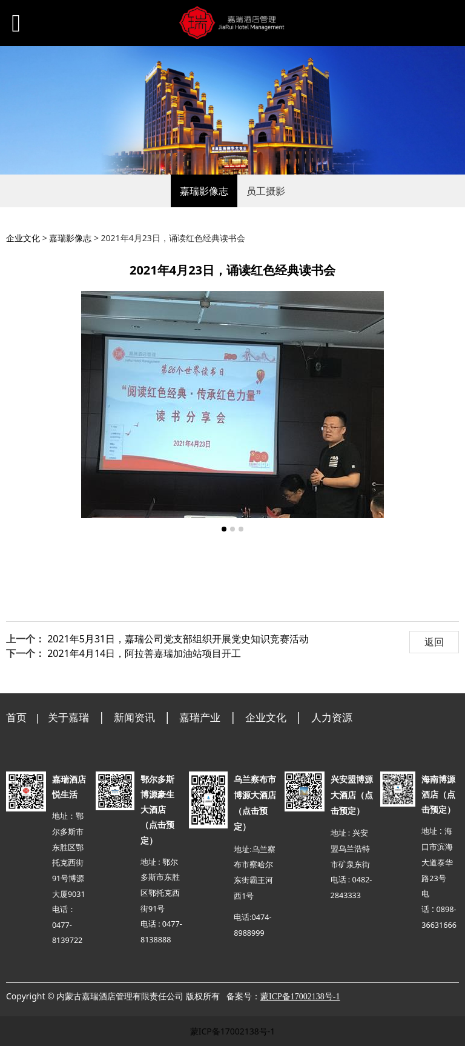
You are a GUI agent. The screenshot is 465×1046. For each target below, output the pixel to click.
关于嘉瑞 (68, 717)
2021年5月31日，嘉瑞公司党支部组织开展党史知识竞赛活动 (178, 638)
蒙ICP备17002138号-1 (232, 1031)
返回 (434, 641)
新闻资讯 (134, 717)
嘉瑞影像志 (204, 191)
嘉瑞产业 (199, 717)
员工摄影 (265, 191)
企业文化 (23, 238)
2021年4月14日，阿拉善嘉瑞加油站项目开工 (144, 653)
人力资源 (331, 717)
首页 (16, 717)
